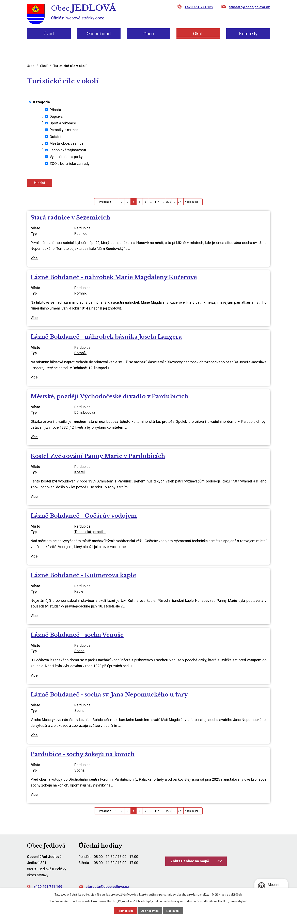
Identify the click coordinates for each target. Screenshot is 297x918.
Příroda (55, 109)
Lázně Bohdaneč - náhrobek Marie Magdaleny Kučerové (114, 277)
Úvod (49, 33)
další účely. (236, 894)
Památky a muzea (64, 130)
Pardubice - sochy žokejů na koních (83, 754)
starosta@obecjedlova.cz (249, 7)
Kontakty (248, 33)
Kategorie (41, 102)
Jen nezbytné (150, 910)
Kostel (79, 472)
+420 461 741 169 (199, 7)
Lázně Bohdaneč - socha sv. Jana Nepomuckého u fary (109, 694)
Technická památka (90, 532)
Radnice (80, 233)
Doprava (56, 116)
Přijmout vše (123, 910)
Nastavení (175, 910)
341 (180, 201)
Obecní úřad (99, 33)
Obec (148, 33)
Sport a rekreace (63, 123)
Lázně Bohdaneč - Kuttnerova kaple (83, 575)
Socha (79, 651)
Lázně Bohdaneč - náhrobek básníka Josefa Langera (106, 336)
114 (157, 201)
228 (168, 201)
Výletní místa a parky (66, 157)
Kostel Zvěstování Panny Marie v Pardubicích (98, 456)
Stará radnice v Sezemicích (70, 217)
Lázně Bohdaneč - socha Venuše (77, 635)
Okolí (198, 33)
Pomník (80, 293)
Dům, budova (84, 412)
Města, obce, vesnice (66, 143)
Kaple (78, 591)
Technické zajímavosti (68, 150)
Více (34, 258)
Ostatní (55, 136)
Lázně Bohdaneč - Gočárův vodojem (84, 515)
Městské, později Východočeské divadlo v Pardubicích (109, 396)
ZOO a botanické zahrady (70, 163)
